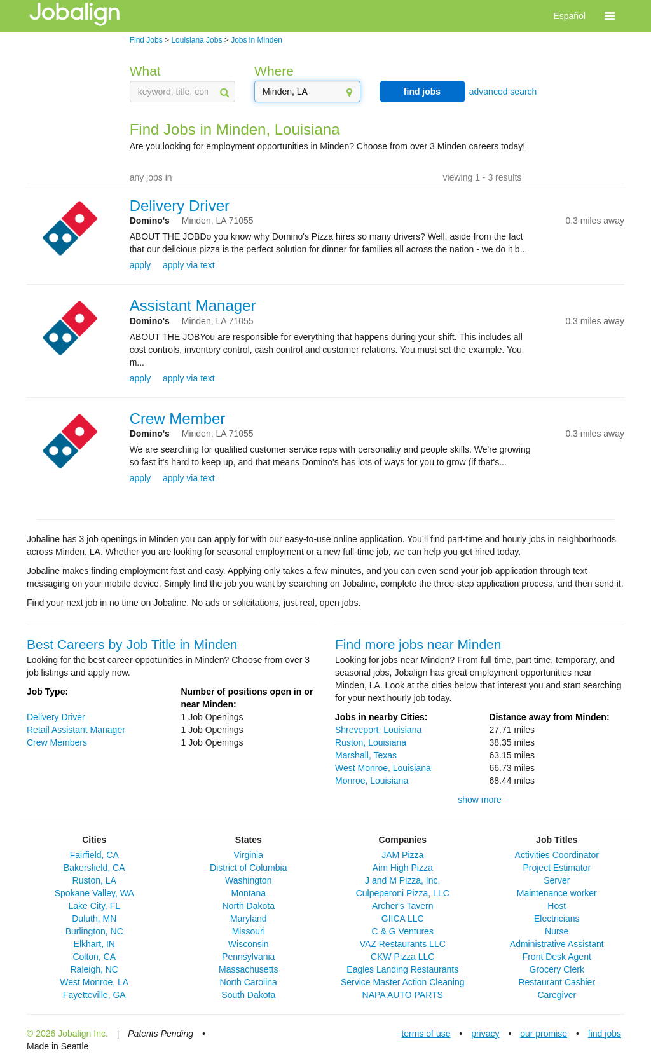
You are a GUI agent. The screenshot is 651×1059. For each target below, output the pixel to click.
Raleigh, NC (94, 969)
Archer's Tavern (403, 906)
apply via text (189, 265)
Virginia (248, 855)
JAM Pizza (402, 855)
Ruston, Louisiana (370, 742)
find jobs (422, 91)
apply (140, 265)
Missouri (248, 931)
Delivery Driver (180, 205)
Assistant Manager (193, 305)
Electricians (557, 918)
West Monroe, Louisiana (383, 768)
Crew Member (178, 418)
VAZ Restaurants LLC (403, 944)
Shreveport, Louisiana (378, 730)
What (145, 71)
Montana (248, 893)
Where (274, 71)
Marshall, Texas (366, 755)
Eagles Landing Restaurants (402, 969)
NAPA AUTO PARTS (402, 995)
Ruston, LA (94, 880)
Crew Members (57, 742)
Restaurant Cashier (556, 982)
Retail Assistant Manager (76, 730)
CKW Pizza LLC (402, 957)
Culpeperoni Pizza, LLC (402, 893)
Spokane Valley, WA (94, 893)
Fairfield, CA (94, 855)
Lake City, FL (94, 906)
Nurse (556, 931)
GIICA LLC (402, 918)
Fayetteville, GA (94, 995)
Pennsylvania (248, 957)
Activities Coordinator (557, 855)
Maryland (248, 918)
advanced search (503, 91)
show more (479, 800)
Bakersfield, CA (94, 868)
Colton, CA (94, 957)
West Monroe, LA (94, 982)
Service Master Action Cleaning (403, 982)
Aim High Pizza (403, 868)
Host (556, 906)
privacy (485, 1033)
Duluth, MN (94, 918)
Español (569, 16)
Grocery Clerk (557, 969)
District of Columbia (248, 868)
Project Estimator (557, 868)
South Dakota (248, 995)
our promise (543, 1033)
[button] (609, 16)
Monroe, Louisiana (371, 780)
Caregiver (556, 995)
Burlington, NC (94, 931)
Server (557, 880)
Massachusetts (248, 969)
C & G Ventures (403, 931)
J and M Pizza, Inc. (402, 880)
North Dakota (249, 906)
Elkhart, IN (94, 944)
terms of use (425, 1033)
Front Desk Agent (557, 957)
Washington (248, 880)
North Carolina (248, 982)
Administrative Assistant (557, 944)
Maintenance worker (557, 893)
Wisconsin (248, 944)
